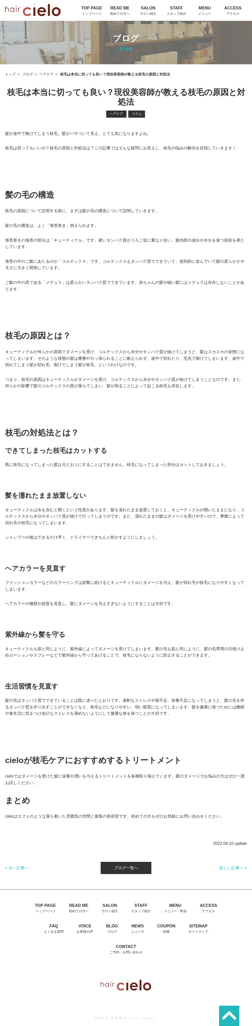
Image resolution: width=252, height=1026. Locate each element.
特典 (166, 932)
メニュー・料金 (175, 911)
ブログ (27, 74)
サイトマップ (198, 932)
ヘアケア (46, 74)
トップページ (92, 13)
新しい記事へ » (233, 868)
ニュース (137, 932)
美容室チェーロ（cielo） (134, 1018)
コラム (137, 114)
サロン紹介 (148, 13)
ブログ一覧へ (126, 868)
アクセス (233, 13)
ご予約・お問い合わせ (126, 952)
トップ (10, 74)
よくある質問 (54, 932)
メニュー (204, 13)
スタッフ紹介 (176, 13)
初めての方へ (120, 13)
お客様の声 (85, 932)
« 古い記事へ (17, 868)
